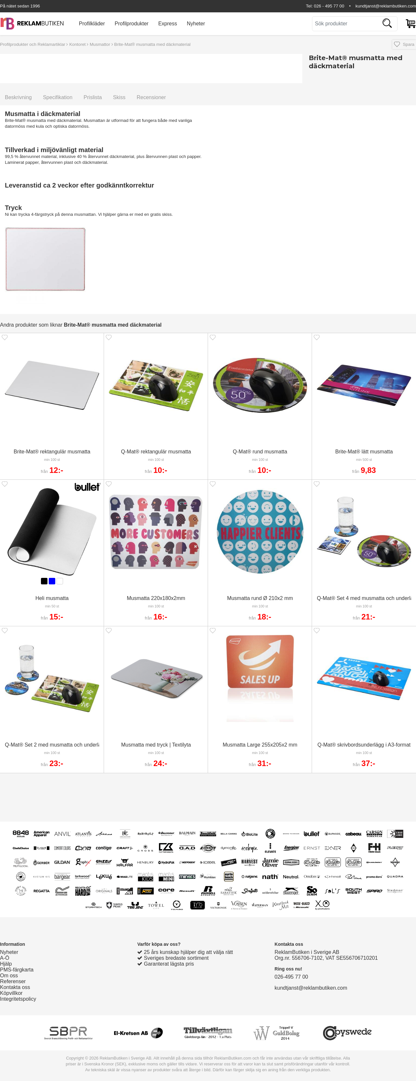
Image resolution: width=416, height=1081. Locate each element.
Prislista (93, 97)
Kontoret (77, 44)
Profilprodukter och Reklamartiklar (32, 44)
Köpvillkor (11, 993)
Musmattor (100, 44)
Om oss (9, 975)
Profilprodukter (132, 23)
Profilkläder (92, 23)
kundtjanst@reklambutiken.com (386, 6)
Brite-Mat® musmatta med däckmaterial (152, 44)
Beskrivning (18, 97)
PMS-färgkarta (16, 969)
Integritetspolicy (18, 999)
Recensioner (151, 97)
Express (167, 23)
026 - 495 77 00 (329, 6)
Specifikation (57, 97)
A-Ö (4, 958)
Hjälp (6, 964)
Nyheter (196, 23)
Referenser (13, 981)
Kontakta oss (15, 987)
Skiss (119, 97)
